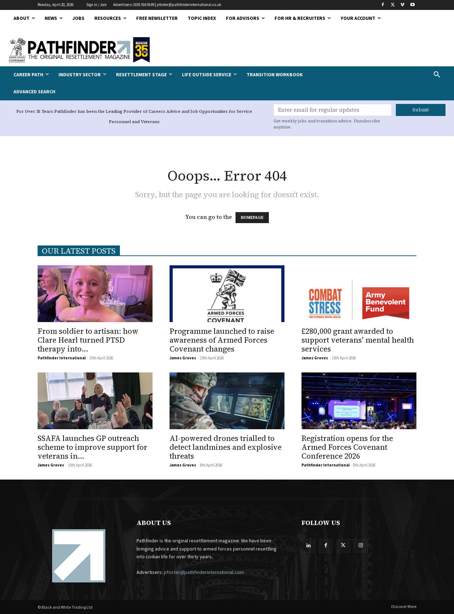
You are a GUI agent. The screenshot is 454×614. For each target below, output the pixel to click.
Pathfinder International (61, 358)
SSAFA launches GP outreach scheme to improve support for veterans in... (92, 447)
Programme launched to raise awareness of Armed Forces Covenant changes (222, 340)
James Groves (183, 358)
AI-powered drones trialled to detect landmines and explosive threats (226, 447)
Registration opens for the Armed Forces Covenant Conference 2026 (347, 447)
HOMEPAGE (252, 217)
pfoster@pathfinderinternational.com (204, 572)
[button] (397, 74)
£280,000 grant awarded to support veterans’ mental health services (357, 340)
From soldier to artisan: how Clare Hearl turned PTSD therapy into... (88, 340)
